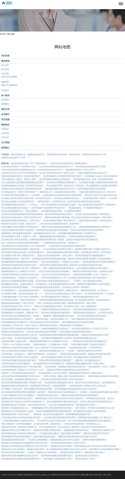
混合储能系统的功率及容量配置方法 (48, 363)
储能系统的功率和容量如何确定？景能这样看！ (21, 249)
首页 (4, 34)
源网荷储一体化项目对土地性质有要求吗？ (89, 427)
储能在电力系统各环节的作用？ (96, 433)
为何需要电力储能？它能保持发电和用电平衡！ (99, 182)
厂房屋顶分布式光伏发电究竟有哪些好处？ (89, 341)
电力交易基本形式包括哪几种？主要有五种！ (98, 205)
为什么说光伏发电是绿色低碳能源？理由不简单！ (92, 217)
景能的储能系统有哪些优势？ (13, 440)
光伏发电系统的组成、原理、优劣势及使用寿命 (93, 179)
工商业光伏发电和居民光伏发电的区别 (82, 239)
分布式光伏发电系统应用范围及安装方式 (18, 170)
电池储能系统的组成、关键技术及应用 (17, 284)
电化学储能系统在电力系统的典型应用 (99, 262)
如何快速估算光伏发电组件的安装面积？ (84, 201)
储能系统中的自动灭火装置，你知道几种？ (19, 224)
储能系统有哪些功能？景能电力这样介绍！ (93, 249)
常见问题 (5, 119)
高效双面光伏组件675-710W (13, 158)
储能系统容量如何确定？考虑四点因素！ (96, 220)
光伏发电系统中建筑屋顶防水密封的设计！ (53, 281)
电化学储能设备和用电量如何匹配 (38, 389)
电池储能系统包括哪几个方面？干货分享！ (91, 274)
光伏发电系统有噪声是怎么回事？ (59, 214)
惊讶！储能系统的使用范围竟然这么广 (59, 268)
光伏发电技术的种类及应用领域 (14, 287)
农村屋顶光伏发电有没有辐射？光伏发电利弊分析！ (23, 252)
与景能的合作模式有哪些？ (71, 452)
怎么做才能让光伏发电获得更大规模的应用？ (68, 246)
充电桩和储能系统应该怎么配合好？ (92, 173)
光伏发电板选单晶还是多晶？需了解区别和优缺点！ (23, 185)
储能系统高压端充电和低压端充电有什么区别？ (78, 436)
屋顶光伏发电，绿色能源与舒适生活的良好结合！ (66, 367)
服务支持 (5, 109)
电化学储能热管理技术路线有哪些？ (16, 436)
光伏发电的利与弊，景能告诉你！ (47, 424)
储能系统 (5, 82)
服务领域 (5, 61)
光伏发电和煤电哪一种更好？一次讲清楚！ (101, 198)
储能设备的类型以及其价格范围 (14, 386)
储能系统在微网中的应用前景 (89, 351)
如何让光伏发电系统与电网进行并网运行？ (19, 351)
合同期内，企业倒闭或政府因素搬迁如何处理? (99, 392)
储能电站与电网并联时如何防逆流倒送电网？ (80, 395)
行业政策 (5, 133)
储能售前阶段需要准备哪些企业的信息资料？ (20, 455)
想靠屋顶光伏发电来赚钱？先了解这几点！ (96, 417)
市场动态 (5, 129)
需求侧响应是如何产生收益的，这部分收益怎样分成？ (24, 405)
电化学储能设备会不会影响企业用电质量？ (19, 433)
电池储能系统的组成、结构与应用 (15, 259)
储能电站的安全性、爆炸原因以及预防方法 (19, 427)
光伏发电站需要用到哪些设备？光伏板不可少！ (78, 233)
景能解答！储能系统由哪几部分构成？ (59, 316)
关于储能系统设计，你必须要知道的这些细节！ (21, 290)
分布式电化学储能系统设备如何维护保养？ (19, 360)
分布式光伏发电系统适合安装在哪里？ (55, 271)
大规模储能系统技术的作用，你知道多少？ (61, 243)
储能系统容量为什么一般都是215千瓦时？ (19, 271)
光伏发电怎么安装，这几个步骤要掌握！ (81, 306)
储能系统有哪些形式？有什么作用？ (81, 170)
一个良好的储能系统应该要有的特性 (45, 287)
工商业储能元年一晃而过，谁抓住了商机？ (19, 179)
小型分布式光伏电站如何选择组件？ (56, 274)
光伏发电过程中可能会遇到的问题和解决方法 (20, 328)
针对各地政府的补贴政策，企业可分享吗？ (69, 443)
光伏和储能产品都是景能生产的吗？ (58, 459)
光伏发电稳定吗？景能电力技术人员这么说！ (88, 386)
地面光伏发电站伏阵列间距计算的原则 (17, 230)
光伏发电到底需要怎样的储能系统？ (56, 313)
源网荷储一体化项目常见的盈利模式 (48, 414)
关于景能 (5, 142)
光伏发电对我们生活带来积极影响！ (16, 363)
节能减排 (5, 90)
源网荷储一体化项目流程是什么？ (15, 408)
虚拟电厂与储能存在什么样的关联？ (43, 452)
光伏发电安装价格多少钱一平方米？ (16, 306)
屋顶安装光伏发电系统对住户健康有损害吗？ (69, 163)
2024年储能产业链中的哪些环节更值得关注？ (20, 227)
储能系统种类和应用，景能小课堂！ (82, 303)
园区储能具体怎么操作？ (86, 405)
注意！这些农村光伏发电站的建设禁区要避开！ (21, 243)
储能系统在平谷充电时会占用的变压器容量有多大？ (23, 401)
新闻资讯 (5, 124)
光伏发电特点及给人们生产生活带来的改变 (19, 173)
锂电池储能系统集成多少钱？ (85, 338)
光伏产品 (5, 77)
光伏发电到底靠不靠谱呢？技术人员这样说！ (20, 357)
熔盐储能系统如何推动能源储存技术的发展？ (20, 262)
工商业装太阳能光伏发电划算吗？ (82, 236)
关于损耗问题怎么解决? (49, 433)
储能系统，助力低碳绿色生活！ (88, 360)
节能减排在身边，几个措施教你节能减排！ (86, 208)
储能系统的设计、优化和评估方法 (51, 201)
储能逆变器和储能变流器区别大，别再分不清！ (21, 220)
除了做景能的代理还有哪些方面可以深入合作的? (67, 449)
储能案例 (13, 85)
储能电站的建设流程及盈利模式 (53, 236)
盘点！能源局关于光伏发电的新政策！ (51, 347)
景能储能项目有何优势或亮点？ (77, 430)
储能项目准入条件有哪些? (61, 446)
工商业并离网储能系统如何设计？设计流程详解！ (22, 367)
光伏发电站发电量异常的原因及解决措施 (49, 259)
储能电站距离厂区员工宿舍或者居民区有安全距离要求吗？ (60, 398)
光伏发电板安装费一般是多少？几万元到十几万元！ (23, 370)
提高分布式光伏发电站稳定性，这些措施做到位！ (96, 382)
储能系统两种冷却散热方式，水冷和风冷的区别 (93, 313)
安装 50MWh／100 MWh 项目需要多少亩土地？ (95, 408)
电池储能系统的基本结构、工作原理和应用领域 (61, 211)
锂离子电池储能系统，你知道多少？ (43, 354)
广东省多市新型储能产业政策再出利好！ (18, 421)
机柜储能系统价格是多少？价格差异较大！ (87, 373)
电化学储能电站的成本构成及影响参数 (78, 322)
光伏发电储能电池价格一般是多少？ (56, 297)
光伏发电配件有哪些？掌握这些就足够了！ (89, 344)
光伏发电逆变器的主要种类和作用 (87, 357)
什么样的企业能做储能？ (38, 440)
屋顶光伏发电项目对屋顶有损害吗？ (45, 322)
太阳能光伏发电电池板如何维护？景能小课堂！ (85, 363)
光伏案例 (13, 77)
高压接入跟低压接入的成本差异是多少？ (97, 401)
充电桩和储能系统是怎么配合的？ (55, 328)
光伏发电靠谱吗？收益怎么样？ (14, 341)
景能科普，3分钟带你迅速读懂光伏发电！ (19, 373)
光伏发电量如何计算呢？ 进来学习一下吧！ (19, 236)
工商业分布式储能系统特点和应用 (47, 306)
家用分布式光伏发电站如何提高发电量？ (86, 265)
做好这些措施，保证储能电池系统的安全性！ (20, 379)
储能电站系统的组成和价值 (99, 354)
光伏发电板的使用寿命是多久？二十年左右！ (20, 205)
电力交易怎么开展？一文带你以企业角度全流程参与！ (58, 198)
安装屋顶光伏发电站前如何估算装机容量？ (19, 265)
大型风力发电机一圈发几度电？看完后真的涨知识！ (65, 376)
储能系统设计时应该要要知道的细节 (16, 233)
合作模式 (5, 114)
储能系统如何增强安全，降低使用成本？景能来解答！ (62, 325)
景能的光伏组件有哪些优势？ (13, 452)
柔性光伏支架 (75, 154)
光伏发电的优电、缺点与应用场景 (52, 373)
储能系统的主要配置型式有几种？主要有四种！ (21, 268)
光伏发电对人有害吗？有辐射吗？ (76, 287)
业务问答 (5, 137)
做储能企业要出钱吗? (36, 449)
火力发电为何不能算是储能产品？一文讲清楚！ (21, 195)
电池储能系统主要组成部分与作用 (59, 382)
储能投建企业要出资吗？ (94, 452)
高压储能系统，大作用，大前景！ (102, 367)
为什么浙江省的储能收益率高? (61, 405)
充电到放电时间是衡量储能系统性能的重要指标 (59, 335)
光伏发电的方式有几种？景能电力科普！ (18, 255)
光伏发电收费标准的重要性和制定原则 (59, 417)
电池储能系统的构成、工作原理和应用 (85, 347)
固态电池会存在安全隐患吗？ (87, 455)
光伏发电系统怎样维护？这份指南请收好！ (93, 300)
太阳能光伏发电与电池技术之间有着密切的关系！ (22, 189)
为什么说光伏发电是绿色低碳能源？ (92, 316)
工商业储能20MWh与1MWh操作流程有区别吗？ (21, 417)
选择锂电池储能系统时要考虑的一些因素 (47, 239)
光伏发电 (5, 73)
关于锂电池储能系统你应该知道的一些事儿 (19, 309)
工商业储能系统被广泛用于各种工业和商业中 (20, 297)
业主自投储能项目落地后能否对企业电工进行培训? (75, 389)
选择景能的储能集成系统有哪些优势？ (57, 455)
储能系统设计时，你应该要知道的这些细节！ (58, 192)
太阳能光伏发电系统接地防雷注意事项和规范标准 (22, 214)
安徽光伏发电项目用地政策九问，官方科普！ (98, 192)
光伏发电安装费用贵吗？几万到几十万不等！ (90, 328)
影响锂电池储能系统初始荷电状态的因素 (56, 300)
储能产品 (5, 85)
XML (91, 475)
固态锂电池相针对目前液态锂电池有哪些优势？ (21, 459)
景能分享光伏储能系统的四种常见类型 (17, 281)
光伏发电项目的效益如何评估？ (50, 170)
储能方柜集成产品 (18, 154)
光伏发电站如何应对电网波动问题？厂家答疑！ (21, 316)
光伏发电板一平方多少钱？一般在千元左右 (19, 325)
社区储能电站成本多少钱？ (44, 233)
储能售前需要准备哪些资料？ (95, 440)
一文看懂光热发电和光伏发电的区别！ (55, 309)
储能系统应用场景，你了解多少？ (95, 290)
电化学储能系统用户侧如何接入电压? (62, 401)
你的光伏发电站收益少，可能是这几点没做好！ (61, 262)
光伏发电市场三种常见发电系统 (14, 239)
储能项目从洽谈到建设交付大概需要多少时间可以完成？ (25, 443)
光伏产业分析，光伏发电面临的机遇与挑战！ (20, 338)
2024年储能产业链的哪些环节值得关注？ (49, 208)
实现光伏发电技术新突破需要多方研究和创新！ (21, 376)
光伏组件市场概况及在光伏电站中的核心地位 (20, 274)
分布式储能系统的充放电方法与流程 (56, 357)
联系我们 (5, 147)
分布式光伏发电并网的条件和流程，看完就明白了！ (61, 224)
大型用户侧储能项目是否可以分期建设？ (18, 395)
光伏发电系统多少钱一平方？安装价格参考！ (30, 163)
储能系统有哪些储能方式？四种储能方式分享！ (50, 341)
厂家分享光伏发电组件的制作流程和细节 (86, 230)
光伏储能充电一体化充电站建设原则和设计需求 (55, 284)
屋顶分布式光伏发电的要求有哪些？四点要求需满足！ (90, 259)
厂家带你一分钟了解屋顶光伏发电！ (16, 344)
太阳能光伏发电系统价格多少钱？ (95, 335)
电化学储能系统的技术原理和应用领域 (87, 319)
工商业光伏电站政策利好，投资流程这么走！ (83, 424)
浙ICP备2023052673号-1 (70, 475)
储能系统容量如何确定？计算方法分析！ (18, 303)
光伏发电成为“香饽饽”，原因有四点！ (97, 252)
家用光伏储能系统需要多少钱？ (86, 297)
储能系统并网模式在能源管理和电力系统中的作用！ (69, 370)
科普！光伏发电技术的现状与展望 (51, 303)
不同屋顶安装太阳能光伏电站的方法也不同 (19, 335)
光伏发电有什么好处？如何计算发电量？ (102, 176)
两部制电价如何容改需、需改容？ (100, 398)
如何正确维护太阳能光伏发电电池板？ (93, 268)
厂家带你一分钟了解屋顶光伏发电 (87, 281)
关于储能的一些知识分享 (11, 389)
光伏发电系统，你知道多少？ (13, 354)
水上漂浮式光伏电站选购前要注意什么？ (56, 166)
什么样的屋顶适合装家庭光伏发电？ (58, 249)
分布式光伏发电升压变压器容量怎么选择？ (59, 205)
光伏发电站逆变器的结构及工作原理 (90, 166)
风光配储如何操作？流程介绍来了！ (16, 414)
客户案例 (5, 95)
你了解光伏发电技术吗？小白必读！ (100, 293)
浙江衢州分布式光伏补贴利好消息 (51, 421)
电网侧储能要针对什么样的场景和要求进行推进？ (52, 408)
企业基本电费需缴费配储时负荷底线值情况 (53, 411)
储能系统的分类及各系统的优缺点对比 (17, 347)
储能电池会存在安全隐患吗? (13, 449)
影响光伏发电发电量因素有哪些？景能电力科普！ (22, 382)
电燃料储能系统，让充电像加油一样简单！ (51, 344)
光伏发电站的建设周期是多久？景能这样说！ (92, 309)
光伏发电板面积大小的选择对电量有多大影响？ (63, 176)
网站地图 (10, 34)
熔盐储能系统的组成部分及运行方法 (60, 189)
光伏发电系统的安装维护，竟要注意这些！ (61, 290)
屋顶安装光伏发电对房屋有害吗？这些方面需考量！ (63, 379)
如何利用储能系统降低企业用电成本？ (55, 179)
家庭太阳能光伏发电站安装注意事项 (103, 376)
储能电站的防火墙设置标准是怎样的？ (17, 398)
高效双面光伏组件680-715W (94, 154)
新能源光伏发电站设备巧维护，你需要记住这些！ (93, 271)
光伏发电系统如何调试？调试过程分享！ (60, 220)
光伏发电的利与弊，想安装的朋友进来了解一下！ (22, 293)
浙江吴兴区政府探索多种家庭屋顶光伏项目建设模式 (89, 421)
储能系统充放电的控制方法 (12, 332)
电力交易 (5, 65)
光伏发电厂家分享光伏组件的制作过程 (101, 195)
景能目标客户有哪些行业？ (103, 430)
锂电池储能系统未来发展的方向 (14, 322)
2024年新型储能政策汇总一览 (53, 278)
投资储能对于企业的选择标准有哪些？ (105, 449)
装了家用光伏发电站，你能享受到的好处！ (19, 300)
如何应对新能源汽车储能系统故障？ (90, 255)
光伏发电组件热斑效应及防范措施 (53, 265)
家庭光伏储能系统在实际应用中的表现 (63, 252)
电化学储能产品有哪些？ (71, 433)
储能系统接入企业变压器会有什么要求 (17, 411)
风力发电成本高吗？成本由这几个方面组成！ (66, 185)
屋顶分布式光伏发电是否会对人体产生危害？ (64, 293)
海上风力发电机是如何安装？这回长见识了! (57, 173)
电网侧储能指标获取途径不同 (78, 414)
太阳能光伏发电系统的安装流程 (73, 354)
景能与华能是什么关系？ (85, 459)
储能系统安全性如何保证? (48, 395)
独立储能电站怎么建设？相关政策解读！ (90, 411)
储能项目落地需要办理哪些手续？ (47, 430)
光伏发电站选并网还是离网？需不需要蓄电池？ (88, 278)
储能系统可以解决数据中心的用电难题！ (94, 284)
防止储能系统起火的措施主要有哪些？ (102, 185)
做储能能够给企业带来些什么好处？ (65, 440)
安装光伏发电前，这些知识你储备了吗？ (52, 319)
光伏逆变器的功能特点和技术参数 (91, 189)
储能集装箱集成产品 (36, 154)
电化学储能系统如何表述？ (44, 436)
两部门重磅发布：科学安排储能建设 (16, 424)
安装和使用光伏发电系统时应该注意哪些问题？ (63, 195)
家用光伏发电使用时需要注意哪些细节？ (56, 360)
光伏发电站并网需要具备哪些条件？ (62, 182)
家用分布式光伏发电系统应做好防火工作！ (59, 227)
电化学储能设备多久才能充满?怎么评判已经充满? (95, 446)
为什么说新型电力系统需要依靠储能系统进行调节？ (23, 182)
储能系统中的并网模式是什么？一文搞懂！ (57, 351)
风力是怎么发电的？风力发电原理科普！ (18, 201)
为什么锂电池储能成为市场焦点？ (15, 208)
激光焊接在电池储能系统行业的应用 (56, 338)
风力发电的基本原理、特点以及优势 (54, 427)
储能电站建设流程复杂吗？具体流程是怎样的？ (21, 176)
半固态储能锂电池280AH (56, 154)
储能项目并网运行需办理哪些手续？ (16, 430)
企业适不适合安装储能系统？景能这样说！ (93, 214)
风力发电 (5, 69)
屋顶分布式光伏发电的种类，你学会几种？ (55, 255)
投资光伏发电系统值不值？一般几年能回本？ (20, 211)
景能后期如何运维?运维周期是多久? (63, 392)
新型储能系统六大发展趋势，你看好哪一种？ (20, 313)
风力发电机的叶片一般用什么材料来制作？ (19, 192)
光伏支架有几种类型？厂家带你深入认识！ (19, 166)
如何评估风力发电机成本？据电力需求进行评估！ (22, 217)
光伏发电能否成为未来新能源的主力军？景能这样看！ (24, 246)
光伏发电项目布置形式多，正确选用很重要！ (49, 386)
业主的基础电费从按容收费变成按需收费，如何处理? (23, 392)
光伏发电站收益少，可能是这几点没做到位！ (20, 278)
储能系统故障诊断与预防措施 (57, 217)
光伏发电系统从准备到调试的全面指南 (51, 230)
